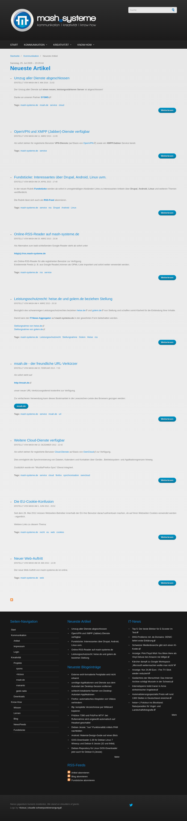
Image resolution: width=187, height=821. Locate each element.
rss (50, 207)
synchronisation (71, 475)
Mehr (116, 757)
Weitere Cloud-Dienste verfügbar (39, 440)
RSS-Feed (49, 200)
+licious (20, 674)
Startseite (15, 56)
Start (14, 44)
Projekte (18, 663)
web (53, 532)
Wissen (17, 707)
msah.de (44, 105)
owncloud (85, 475)
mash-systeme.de (29, 105)
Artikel (17, 640)
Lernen (17, 713)
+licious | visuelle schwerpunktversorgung (40, 807)
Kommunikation (34, 44)
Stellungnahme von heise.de (29, 326)
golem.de (98, 310)
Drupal (56, 207)
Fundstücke (40, 188)
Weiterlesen (168, 111)
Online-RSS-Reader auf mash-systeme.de (46, 234)
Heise (90, 337)
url (60, 414)
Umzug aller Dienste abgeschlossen (41, 78)
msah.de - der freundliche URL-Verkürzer (45, 363)
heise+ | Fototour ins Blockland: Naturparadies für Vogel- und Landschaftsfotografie (147, 706)
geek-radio (21, 691)
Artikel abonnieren (79, 772)
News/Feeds (20, 724)
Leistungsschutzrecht (50, 337)
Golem (82, 337)
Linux (73, 207)
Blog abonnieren (79, 776)
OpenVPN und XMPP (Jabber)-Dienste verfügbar (52, 131)
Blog (16, 718)
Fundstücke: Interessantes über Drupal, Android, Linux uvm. (60, 177)
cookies (60, 532)
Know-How (84, 44)
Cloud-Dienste (62, 452)
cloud (61, 105)
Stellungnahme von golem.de (29, 329)
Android (65, 207)
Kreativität (61, 44)
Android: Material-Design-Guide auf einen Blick (94, 735)
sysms (19, 668)
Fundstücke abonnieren (82, 780)
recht (42, 532)
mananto (20, 685)
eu (48, 532)
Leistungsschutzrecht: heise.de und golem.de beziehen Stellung (63, 299)
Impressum (19, 646)
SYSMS (46, 97)
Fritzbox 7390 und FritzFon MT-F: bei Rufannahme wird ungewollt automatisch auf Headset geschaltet (93, 719)
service (53, 105)
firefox (59, 475)
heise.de (82, 310)
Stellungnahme (69, 337)
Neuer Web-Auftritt (28, 558)
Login (16, 652)
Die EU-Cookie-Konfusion (34, 501)
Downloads (19, 696)
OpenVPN (89, 143)
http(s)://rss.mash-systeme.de (29, 253)
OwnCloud (89, 452)
